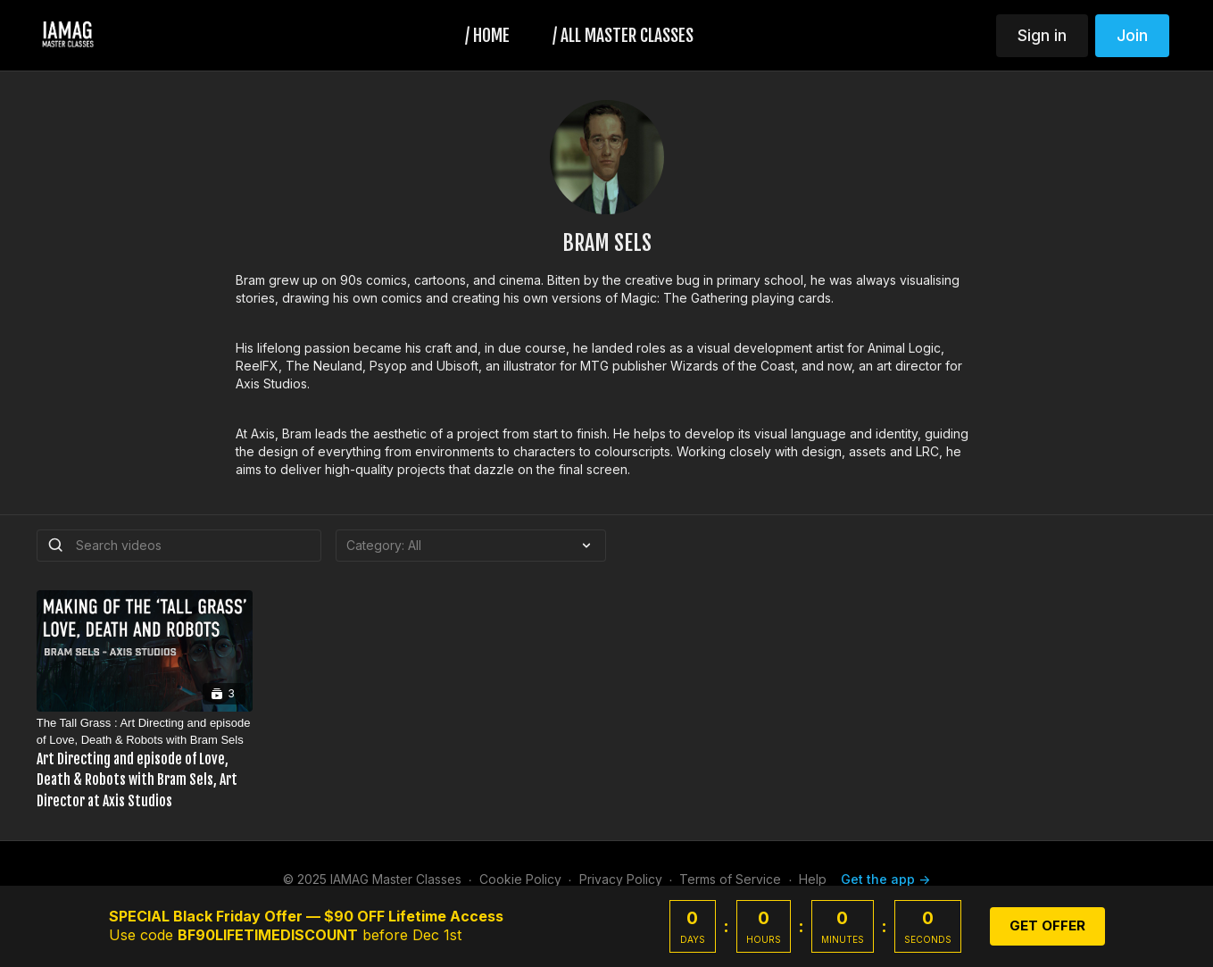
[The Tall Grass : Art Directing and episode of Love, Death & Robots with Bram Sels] (145, 763)
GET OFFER (1047, 925)
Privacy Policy (620, 879)
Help (813, 879)
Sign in (1042, 35)
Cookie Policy (520, 879)
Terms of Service (730, 879)
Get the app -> (885, 879)
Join (1132, 35)
